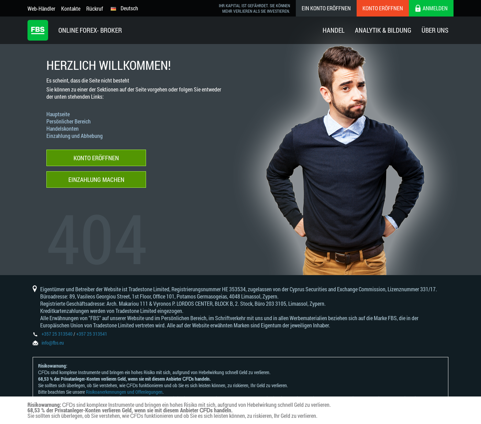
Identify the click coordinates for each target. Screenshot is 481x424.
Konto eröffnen (382, 8)
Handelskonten (62, 128)
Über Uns (435, 30)
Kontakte (70, 8)
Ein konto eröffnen (326, 8)
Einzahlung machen (96, 179)
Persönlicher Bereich (68, 121)
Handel (334, 30)
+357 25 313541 (91, 333)
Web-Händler (41, 8)
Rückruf (94, 8)
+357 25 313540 (57, 333)
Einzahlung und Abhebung (74, 135)
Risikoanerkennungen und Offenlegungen (124, 392)
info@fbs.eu (53, 342)
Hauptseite (58, 114)
